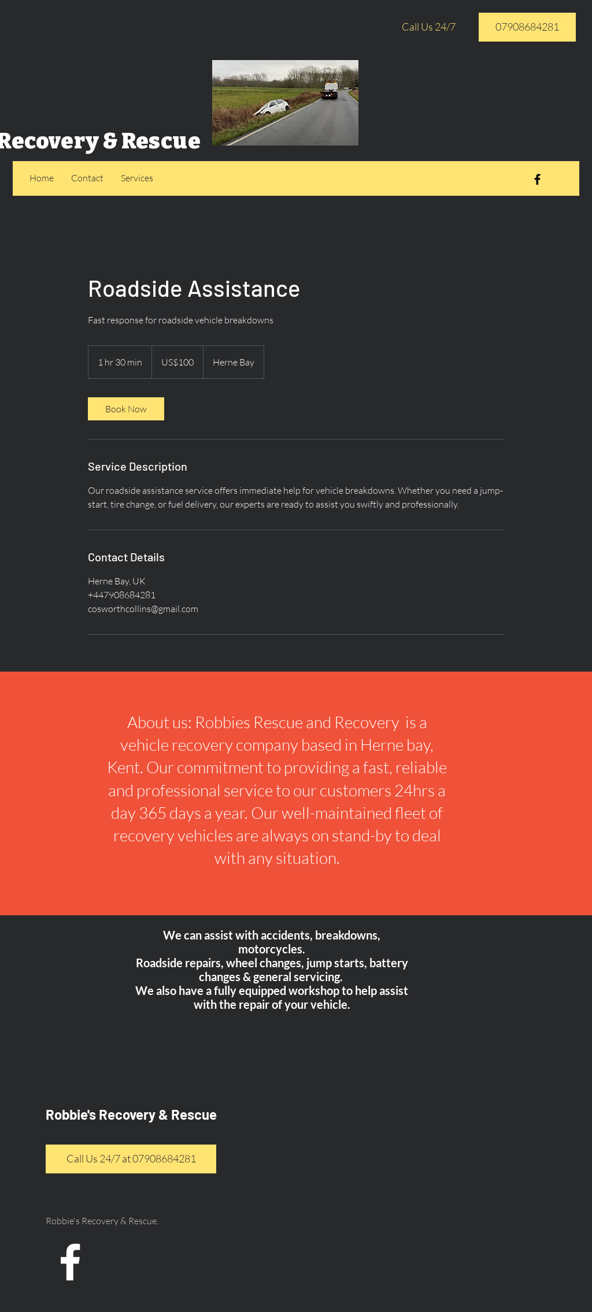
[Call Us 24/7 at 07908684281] (131, 1159)
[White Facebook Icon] (70, 1262)
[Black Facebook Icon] (537, 179)
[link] (126, 408)
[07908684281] (527, 27)
